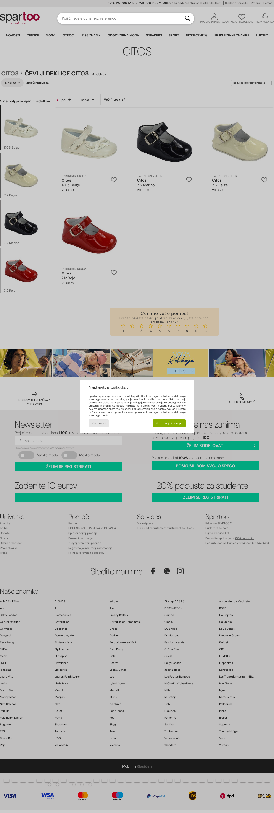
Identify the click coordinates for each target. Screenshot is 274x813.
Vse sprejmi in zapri (169, 423)
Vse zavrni (99, 423)
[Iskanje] (187, 18)
